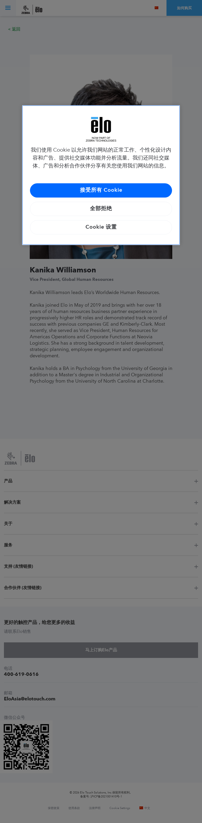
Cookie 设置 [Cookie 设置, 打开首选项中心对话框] (101, 227)
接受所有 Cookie (101, 190)
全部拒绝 (101, 208)
